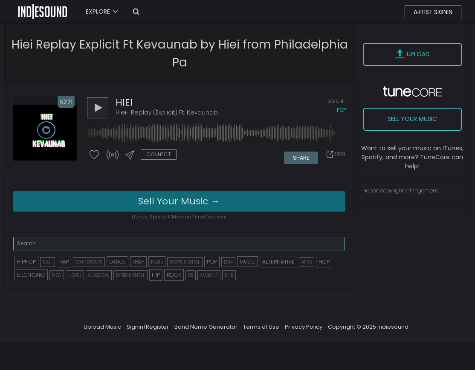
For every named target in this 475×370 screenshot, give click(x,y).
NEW (56, 275)
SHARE (301, 156)
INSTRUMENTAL (185, 262)
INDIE (157, 262)
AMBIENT (209, 275)
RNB (229, 275)
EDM (228, 262)
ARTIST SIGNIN (432, 12)
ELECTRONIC (31, 275)
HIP (156, 275)
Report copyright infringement (400, 190)
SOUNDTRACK (88, 262)
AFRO (306, 262)
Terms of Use (261, 327)
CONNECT (158, 155)
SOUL (47, 262)
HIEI (124, 103)
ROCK (174, 275)
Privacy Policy (303, 327)
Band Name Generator (206, 327)
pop (341, 111)
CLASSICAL (98, 275)
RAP (64, 262)
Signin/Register (148, 327)
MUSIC (247, 262)
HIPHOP (26, 262)
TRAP (138, 262)
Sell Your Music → (179, 201)
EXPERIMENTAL (130, 275)
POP (212, 262)
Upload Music (102, 327)
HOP (324, 262)
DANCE (117, 262)
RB (190, 275)
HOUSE (74, 275)
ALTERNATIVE (278, 262)
